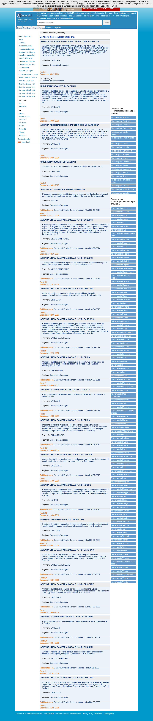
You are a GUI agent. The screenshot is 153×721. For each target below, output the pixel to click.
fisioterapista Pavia (119, 449)
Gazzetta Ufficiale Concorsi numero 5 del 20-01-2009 (76, 668)
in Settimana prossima (27, 55)
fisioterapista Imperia (120, 347)
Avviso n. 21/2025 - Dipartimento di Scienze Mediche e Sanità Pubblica (72, 167)
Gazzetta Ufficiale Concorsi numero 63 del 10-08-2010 (77, 445)
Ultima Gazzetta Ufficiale (28, 78)
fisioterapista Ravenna (120, 485)
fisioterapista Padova (120, 438)
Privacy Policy (87, 714)
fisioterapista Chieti (119, 292)
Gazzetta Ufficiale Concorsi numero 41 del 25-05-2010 (77, 510)
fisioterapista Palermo (120, 442)
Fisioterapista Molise (119, 158)
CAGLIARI (55, 60)
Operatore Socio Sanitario (115, 13)
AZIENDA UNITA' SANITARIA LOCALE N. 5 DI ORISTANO (67, 289)
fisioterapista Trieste (119, 547)
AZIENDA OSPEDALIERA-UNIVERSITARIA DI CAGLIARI (66, 617)
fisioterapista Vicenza (120, 578)
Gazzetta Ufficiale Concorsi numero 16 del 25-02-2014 (77, 279)
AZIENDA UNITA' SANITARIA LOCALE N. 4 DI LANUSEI (66, 455)
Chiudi (114, 6)
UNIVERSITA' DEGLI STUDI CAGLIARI (58, 86)
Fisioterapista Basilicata (121, 121)
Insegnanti (131, 13)
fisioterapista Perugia (120, 453)
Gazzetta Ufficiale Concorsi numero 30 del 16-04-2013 (77, 309)
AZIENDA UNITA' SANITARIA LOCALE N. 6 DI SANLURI (66, 220)
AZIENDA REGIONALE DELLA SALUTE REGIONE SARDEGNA (70, 42)
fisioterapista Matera (119, 390)
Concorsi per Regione (27, 61)
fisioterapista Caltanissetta (122, 268)
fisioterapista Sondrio (120, 518)
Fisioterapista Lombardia (121, 151)
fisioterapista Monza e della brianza (122, 412)
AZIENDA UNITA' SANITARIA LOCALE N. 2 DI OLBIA (65, 357)
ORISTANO (55, 300)
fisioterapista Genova (120, 339)
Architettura (61, 13)
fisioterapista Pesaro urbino (122, 456)
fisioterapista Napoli (119, 416)
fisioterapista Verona (119, 571)
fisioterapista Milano (119, 403)
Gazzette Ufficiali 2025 (27, 93)
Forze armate (58, 18)
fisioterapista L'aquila (120, 350)
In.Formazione (75, 714)
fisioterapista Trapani (120, 536)
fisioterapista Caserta (120, 281)
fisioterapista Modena (120, 407)
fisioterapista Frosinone (121, 336)
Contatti (21, 126)
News (21, 40)
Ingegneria (51, 13)
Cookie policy (109, 714)
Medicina (76, 13)
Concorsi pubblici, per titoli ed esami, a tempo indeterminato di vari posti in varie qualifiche (73, 395)
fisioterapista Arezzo (119, 219)
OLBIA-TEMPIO (57, 370)
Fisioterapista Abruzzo (120, 117)
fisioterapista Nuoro (119, 424)
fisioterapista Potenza (120, 475)
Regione (127, 16)
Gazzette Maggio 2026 (27, 87)
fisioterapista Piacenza (120, 464)
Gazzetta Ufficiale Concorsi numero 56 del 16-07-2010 (77, 475)
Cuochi (50, 16)
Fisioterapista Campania (121, 128)
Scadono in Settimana (27, 52)
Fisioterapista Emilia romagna (119, 133)
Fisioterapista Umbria (120, 186)
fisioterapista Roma (119, 500)
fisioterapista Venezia (120, 558)
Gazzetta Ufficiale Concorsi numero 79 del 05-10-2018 (77, 210)
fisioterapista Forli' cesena (122, 332)
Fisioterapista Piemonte (121, 162)
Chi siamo (22, 123)
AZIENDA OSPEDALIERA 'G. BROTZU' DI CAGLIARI (65, 390)
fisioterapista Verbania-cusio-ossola (123, 563)
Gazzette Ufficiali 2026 (27, 90)
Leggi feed (24, 142)
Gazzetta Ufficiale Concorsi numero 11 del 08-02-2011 (77, 410)
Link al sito (22, 120)
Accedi (48, 28)
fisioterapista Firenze (120, 325)
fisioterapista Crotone (120, 307)
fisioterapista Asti (118, 223)
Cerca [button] (106, 23)
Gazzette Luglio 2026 (26, 81)
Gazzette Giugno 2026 (27, 84)
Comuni (48, 18)
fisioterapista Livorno (120, 368)
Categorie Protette (82, 16)
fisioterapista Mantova (120, 383)
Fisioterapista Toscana (120, 176)
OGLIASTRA (56, 466)
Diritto (69, 13)
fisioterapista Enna (119, 314)
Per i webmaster (24, 139)
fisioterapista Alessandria (121, 208)
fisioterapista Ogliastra (120, 427)
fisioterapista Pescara (120, 460)
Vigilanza (63, 16)
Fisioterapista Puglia (119, 165)
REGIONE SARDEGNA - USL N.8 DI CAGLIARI (62, 520)
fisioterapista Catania (120, 285)
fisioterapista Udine (119, 551)
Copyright (22, 129)
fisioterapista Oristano (120, 435)
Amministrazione (87, 13)
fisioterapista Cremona (120, 303)
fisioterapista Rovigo (119, 504)
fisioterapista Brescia (120, 257)
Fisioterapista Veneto (120, 193)
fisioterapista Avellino (120, 226)
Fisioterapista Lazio (119, 144)
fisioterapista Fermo (119, 318)
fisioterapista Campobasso (122, 272)
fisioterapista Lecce (119, 361)
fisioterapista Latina (119, 358)
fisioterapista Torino (119, 533)
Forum (21, 103)
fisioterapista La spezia (121, 354)
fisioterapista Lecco (119, 365)
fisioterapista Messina (120, 400)
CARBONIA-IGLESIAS (60, 338)
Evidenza (22, 43)
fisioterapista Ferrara (120, 321)
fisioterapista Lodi (118, 372)
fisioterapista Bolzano (120, 254)
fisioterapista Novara (119, 420)
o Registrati (56, 28)
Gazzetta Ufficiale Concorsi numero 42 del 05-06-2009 (77, 574)
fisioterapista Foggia (119, 329)
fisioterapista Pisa (118, 467)
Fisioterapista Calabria (120, 125)
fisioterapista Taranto (120, 522)
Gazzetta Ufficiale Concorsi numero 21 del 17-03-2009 (77, 607)
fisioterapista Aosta (119, 215)
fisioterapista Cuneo (119, 310)
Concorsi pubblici (24, 36)
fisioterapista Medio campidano (119, 395)
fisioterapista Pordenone (121, 471)
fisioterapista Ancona (120, 212)
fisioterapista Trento (119, 540)
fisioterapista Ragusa (120, 482)
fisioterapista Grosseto (120, 343)
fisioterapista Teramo (120, 525)
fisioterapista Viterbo (119, 582)
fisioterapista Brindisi (120, 261)
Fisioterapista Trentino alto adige (122, 181)
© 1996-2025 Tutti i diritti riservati (56, 714)
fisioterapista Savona (120, 511)
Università (68, 18)
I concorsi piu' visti (25, 58)
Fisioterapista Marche (120, 155)
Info (107, 6)
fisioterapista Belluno (120, 239)
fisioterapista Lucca (119, 376)
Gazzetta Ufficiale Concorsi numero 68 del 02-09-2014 (77, 248)
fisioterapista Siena (119, 514)
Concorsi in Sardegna (59, 65)
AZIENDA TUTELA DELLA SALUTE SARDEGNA (62, 190)
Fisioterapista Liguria (120, 147)
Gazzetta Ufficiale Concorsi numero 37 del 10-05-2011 (77, 380)
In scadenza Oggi (25, 46)
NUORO (54, 201)
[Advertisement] (123, 68)
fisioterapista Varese (119, 554)
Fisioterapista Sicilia (119, 173)
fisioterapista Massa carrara (123, 387)
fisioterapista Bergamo (120, 243)
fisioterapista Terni (118, 529)
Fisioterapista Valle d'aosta (122, 189)
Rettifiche (104, 16)
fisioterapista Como (119, 296)
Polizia (71, 16)
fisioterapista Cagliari (120, 265)
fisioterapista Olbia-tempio (122, 431)
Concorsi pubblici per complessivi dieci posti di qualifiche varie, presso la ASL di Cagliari (75, 622)
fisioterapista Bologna (120, 250)
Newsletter (22, 106)
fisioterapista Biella (119, 247)
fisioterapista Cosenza (120, 300)
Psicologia (99, 13)
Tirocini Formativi (115, 16)
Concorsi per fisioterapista (53, 81)
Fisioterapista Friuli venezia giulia (122, 139)
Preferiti (21, 113)
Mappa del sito (24, 116)
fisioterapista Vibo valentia (122, 575)
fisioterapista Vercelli (119, 567)
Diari (92, 16)
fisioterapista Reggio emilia (122, 493)
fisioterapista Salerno (120, 507)
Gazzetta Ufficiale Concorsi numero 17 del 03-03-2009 (77, 637)
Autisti (56, 16)
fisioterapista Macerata (120, 379)
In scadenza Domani (26, 49)
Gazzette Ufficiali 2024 (27, 96)
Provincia (41, 18)
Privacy (21, 132)
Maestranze (42, 16)
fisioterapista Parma (119, 445)
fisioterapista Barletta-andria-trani (123, 235)
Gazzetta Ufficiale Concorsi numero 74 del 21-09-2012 (77, 347)
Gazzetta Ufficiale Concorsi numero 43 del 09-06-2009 (77, 540)
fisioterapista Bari (118, 230)
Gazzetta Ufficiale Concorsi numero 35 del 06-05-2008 (77, 702)
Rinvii (97, 16)
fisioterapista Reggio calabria (123, 489)
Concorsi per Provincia (27, 65)
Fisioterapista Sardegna (121, 169)
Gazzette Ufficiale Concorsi (28, 74)
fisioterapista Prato (119, 478)
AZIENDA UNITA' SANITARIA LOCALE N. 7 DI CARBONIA (67, 319)
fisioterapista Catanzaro (121, 289)
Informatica (41, 13)
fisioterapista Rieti (118, 496)
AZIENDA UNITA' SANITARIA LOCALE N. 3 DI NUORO (65, 485)
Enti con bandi (24, 68)
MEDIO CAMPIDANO (60, 239)
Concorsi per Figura (26, 71)
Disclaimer (22, 135)
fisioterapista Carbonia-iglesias (121, 277)
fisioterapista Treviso (119, 544)
